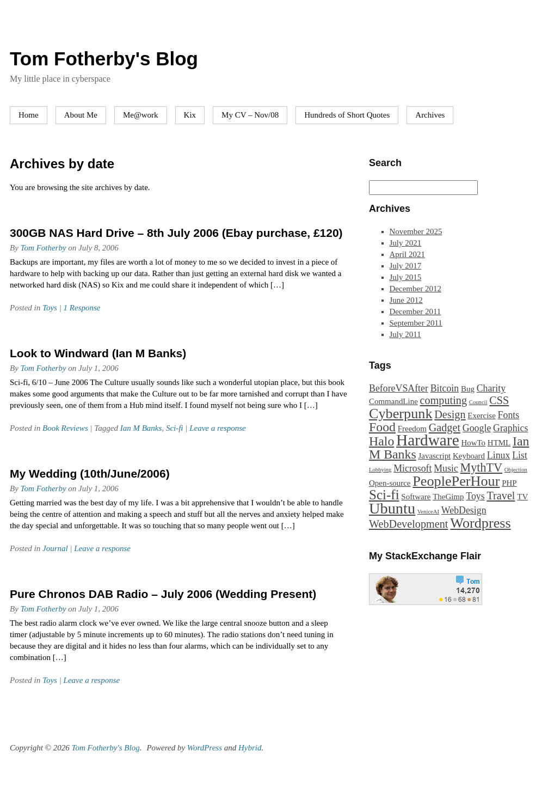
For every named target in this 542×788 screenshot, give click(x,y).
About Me (80, 115)
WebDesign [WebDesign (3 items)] (463, 510)
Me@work (140, 115)
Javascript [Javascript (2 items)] (434, 455)
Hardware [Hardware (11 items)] (427, 440)
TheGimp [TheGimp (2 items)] (448, 496)
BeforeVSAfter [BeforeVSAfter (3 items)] (398, 388)
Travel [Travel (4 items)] (500, 496)
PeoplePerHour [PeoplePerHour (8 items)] (456, 481)
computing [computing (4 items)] (443, 400)
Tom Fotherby (43, 247)
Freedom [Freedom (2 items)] (412, 428)
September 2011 (416, 323)
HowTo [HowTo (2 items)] (473, 442)
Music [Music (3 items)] (446, 468)
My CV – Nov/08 (250, 115)
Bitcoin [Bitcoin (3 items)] (444, 388)
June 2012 (406, 300)
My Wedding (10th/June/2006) (90, 473)
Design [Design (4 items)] (449, 414)
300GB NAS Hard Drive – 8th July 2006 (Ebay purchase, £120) (176, 233)
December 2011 (415, 311)
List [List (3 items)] (519, 455)
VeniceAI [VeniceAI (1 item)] (428, 512)
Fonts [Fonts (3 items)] (509, 415)
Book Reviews (65, 428)
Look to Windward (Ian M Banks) (98, 353)
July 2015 (406, 277)
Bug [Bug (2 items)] (468, 388)
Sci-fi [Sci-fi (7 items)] (384, 494)
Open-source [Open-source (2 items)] (389, 483)
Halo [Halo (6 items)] (381, 441)
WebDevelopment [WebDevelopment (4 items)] (408, 524)
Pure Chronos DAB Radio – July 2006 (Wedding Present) (163, 594)
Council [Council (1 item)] (478, 402)
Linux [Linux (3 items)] (498, 455)
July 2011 (405, 334)
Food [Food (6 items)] (382, 427)
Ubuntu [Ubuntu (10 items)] (392, 508)
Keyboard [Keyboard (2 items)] (469, 455)
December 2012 (415, 288)
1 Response (82, 307)
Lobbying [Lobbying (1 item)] (380, 470)
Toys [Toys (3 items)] (475, 496)
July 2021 (406, 243)
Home (29, 115)
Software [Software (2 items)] (415, 496)
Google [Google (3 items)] (477, 428)
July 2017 (406, 265)
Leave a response (217, 428)
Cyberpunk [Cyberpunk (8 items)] (401, 414)
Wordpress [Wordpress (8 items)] (480, 523)
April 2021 (407, 254)
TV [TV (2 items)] (522, 496)
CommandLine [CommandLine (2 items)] (393, 401)
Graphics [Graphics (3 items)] (510, 428)
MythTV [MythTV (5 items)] (481, 467)
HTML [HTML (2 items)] (499, 442)
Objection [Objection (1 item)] (515, 470)
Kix (190, 115)
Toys (49, 307)
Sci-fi (174, 428)
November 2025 (416, 231)
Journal (55, 548)
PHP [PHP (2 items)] (509, 483)
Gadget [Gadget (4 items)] (444, 427)
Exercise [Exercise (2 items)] (481, 415)
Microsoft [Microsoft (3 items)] (412, 468)
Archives (430, 115)
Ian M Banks (141, 428)
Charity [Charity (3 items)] (491, 388)
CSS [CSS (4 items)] (499, 400)
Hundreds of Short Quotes (347, 115)
